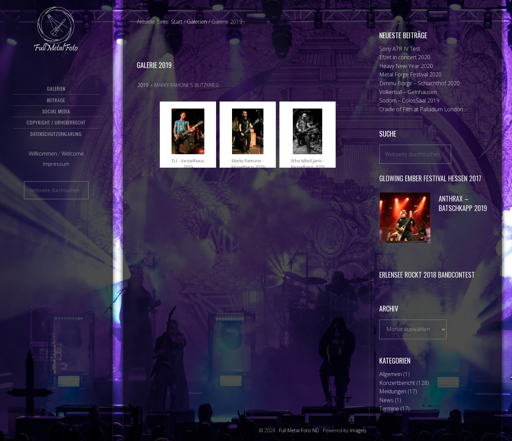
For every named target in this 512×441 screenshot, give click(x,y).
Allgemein (390, 374)
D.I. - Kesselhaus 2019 (188, 161)
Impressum (56, 170)
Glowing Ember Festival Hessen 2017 (430, 178)
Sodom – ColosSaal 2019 (409, 100)
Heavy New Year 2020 (406, 66)
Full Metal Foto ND (56, 32)
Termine (389, 408)
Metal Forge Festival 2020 (410, 74)
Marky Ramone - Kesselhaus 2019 (247, 161)
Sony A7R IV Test (399, 48)
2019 (142, 85)
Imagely (358, 430)
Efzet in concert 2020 (404, 57)
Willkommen (43, 160)
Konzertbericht (397, 383)
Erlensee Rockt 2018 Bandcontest (427, 275)
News (386, 400)
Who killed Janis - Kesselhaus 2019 (307, 161)
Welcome (72, 160)
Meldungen (392, 391)
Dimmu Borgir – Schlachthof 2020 (419, 83)
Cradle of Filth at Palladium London (421, 109)
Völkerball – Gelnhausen (408, 92)
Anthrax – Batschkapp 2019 (463, 203)
